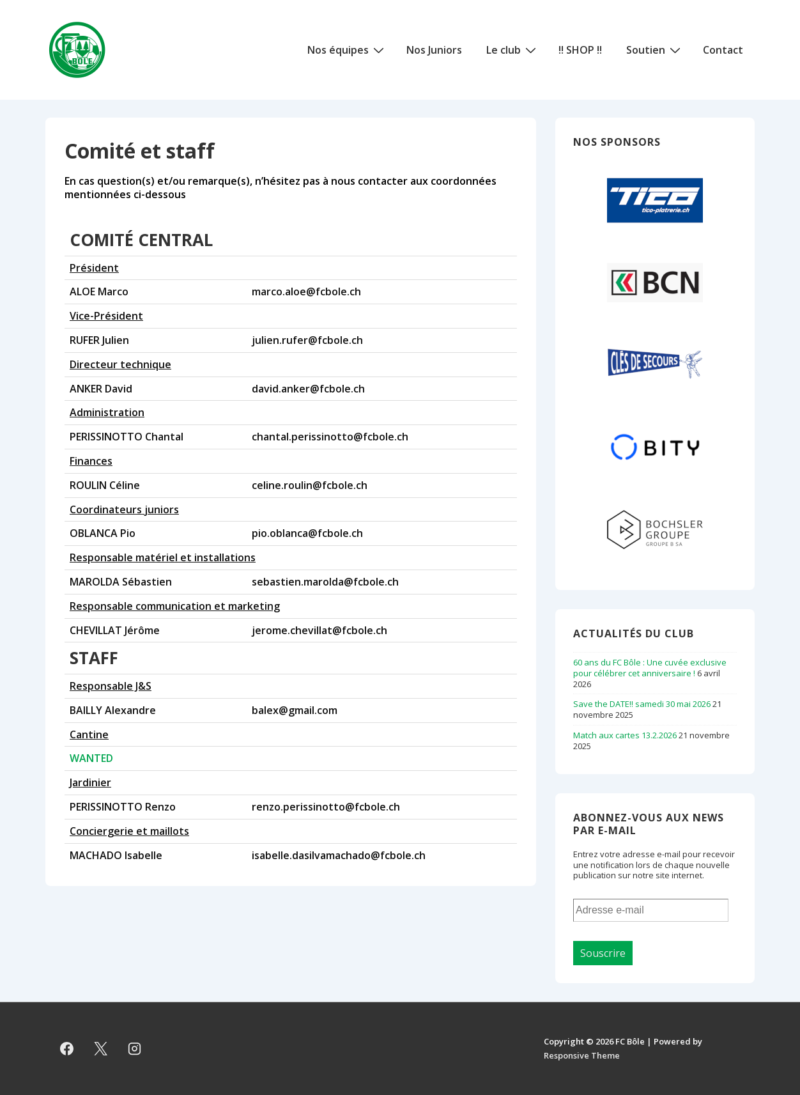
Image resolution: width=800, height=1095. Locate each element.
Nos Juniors (434, 50)
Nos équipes (347, 49)
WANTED (91, 758)
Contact (723, 50)
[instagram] (135, 1048)
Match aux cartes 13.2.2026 (625, 735)
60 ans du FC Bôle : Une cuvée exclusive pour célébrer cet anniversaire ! (650, 667)
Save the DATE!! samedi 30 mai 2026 (642, 704)
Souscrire (603, 953)
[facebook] (67, 1048)
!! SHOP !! (580, 50)
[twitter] (101, 1048)
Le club (512, 49)
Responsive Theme (582, 1055)
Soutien (655, 49)
